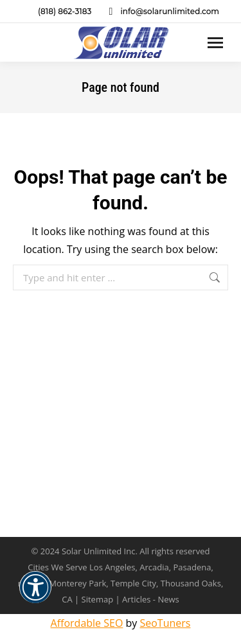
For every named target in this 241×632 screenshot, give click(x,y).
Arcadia (153, 567)
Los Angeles (112, 567)
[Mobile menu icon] (215, 42)
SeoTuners (164, 623)
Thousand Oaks (191, 583)
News (168, 599)
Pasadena (192, 567)
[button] (35, 596)
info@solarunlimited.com (161, 11)
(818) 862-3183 (56, 11)
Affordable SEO (87, 623)
